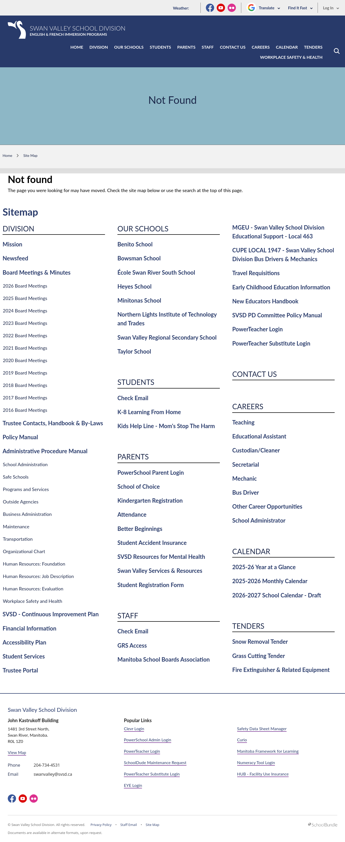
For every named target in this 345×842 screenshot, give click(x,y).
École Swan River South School (156, 272)
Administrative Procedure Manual (45, 451)
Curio (242, 739)
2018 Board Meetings (25, 385)
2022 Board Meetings (25, 335)
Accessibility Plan (24, 642)
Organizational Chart (24, 551)
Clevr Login (134, 728)
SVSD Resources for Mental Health (161, 556)
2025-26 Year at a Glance (264, 566)
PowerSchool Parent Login (150, 472)
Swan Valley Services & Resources (159, 570)
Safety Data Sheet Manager (262, 728)
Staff (208, 47)
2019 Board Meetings (25, 373)
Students (160, 47)
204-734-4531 (47, 765)
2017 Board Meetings (25, 397)
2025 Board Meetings (25, 298)
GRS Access (132, 645)
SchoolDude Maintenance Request (155, 762)
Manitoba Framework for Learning (268, 751)
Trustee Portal (20, 670)
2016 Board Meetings (25, 410)
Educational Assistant (259, 436)
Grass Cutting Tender (258, 655)
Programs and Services (26, 489)
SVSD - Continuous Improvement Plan (51, 614)
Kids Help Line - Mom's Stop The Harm (166, 425)
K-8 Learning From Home (149, 411)
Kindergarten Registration (150, 500)
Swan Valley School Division (42, 709)
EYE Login (133, 785)
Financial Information (29, 628)
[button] (337, 51)
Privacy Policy (101, 824)
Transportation (18, 539)
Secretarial (245, 464)
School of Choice (138, 486)
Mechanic (244, 478)
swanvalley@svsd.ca (53, 774)
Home (76, 47)
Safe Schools (15, 477)
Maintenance (16, 526)
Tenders (313, 47)
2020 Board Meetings (25, 360)
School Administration (25, 464)
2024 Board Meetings (25, 310)
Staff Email (128, 824)
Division (98, 47)
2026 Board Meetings (25, 286)
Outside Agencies (21, 501)
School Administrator (259, 520)
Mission (12, 244)
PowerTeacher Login (257, 329)
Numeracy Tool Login (256, 762)
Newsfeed (15, 258)
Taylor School (134, 351)
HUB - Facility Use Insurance (263, 773)
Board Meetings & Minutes (37, 272)
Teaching (243, 422)
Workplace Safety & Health (291, 57)
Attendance (131, 514)
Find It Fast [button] (300, 7)
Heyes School (134, 286)
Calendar (287, 47)
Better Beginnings (139, 528)
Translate (269, 7)
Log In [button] (331, 7)
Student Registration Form (150, 584)
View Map (17, 752)
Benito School (135, 244)
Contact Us (232, 47)
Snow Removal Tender (260, 641)
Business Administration (27, 514)
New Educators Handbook (265, 301)
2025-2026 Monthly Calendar (270, 580)
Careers (260, 47)
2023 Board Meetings (25, 323)
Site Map (152, 824)
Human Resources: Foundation (34, 564)
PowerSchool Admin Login (147, 739)
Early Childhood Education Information (281, 287)
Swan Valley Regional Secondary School (167, 337)
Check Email (132, 397)
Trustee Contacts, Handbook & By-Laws (53, 423)
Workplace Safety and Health (32, 601)
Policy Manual (20, 437)
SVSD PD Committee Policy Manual (277, 315)
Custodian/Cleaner (256, 450)
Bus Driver (245, 492)
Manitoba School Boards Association (163, 659)
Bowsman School (139, 258)
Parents (186, 47)
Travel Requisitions (256, 272)
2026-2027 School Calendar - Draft (276, 595)
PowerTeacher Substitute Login (271, 343)
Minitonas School (139, 300)
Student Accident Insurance (152, 542)
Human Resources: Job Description (38, 576)
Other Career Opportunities (267, 506)
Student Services (24, 656)
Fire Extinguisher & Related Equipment (281, 669)
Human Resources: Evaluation (33, 588)
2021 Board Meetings (25, 348)
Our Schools (129, 47)
